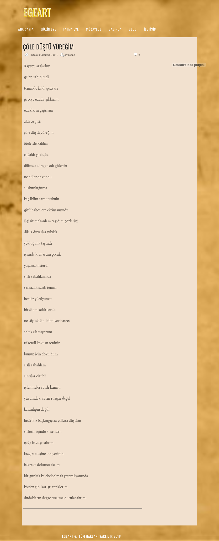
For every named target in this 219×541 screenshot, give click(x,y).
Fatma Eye (71, 29)
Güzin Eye (48, 29)
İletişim (150, 29)
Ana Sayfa (26, 29)
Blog (133, 29)
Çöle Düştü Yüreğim (48, 46)
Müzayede (93, 29)
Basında (115, 29)
